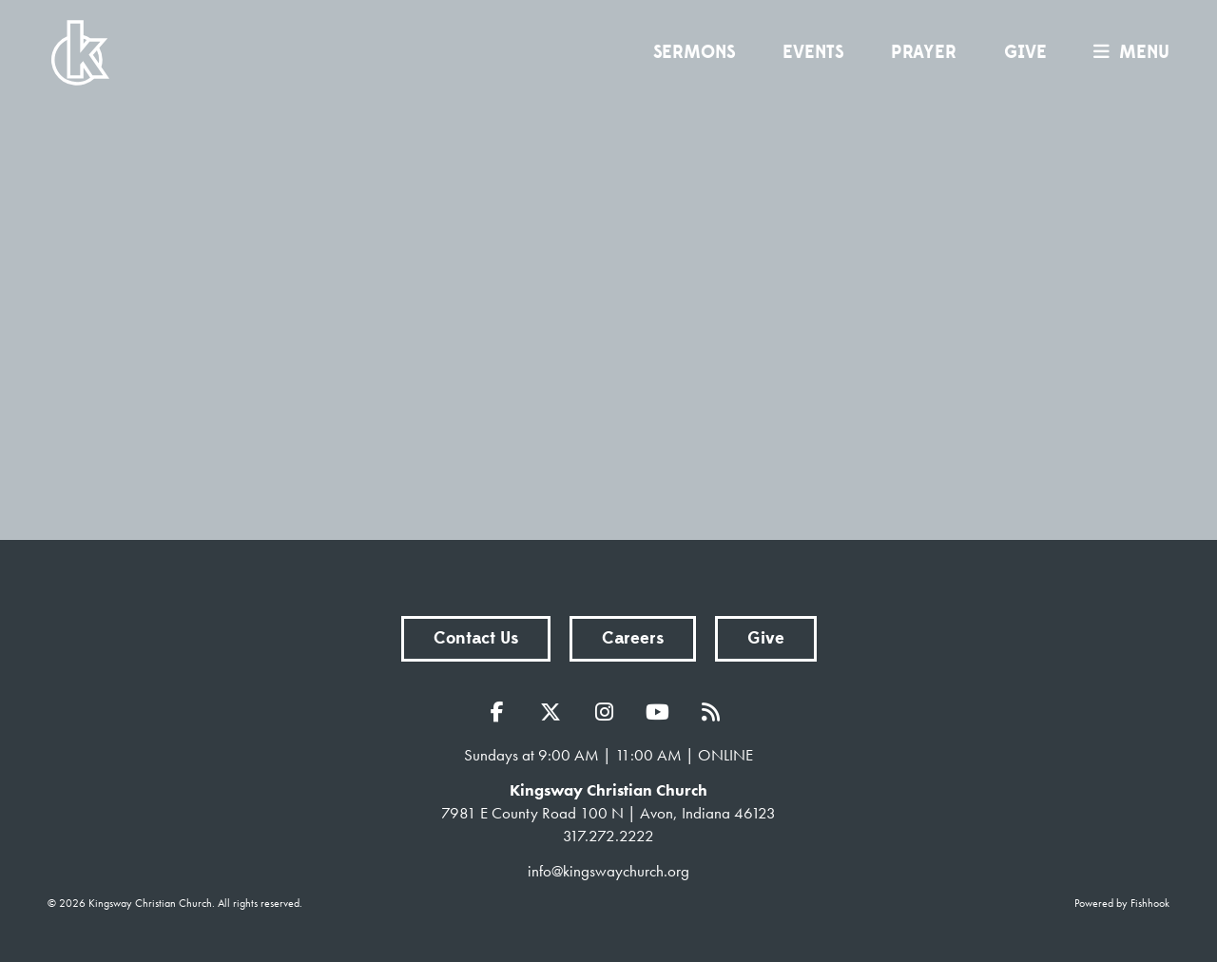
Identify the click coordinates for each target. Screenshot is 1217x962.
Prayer (923, 52)
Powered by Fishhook (1121, 903)
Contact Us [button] (476, 638)
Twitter (555, 712)
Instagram (608, 712)
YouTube (661, 712)
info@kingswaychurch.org (608, 870)
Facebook (502, 712)
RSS (715, 712)
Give (1025, 52)
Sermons (694, 52)
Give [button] (765, 638)
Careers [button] (633, 638)
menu (1126, 52)
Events (812, 52)
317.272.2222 (608, 835)
